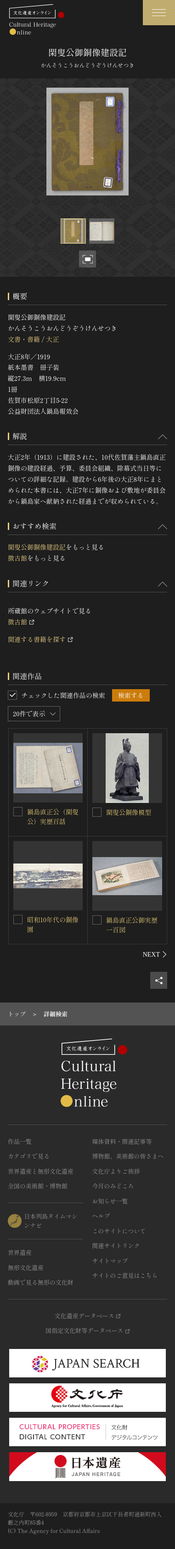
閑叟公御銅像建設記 (37, 547)
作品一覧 (20, 1141)
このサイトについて (119, 1230)
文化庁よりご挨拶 (116, 1171)
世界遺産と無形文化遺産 (40, 1171)
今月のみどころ (113, 1185)
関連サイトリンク (116, 1245)
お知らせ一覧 (110, 1201)
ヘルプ (101, 1215)
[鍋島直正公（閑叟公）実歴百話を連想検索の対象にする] (18, 811)
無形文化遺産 (26, 1267)
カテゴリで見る (29, 1156)
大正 (52, 339)
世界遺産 (20, 1252)
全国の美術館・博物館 (38, 1185)
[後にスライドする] (155, 954)
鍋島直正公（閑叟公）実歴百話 (53, 816)
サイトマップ (110, 1260)
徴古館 (17, 558)
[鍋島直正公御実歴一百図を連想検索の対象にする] (97, 920)
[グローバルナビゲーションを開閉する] (159, 12)
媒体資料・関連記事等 (122, 1141)
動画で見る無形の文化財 (40, 1282)
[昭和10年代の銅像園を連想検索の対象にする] (18, 919)
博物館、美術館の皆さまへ (128, 1156)
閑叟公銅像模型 (128, 812)
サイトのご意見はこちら (125, 1275)
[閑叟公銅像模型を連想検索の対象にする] (97, 812)
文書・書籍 (24, 339)
